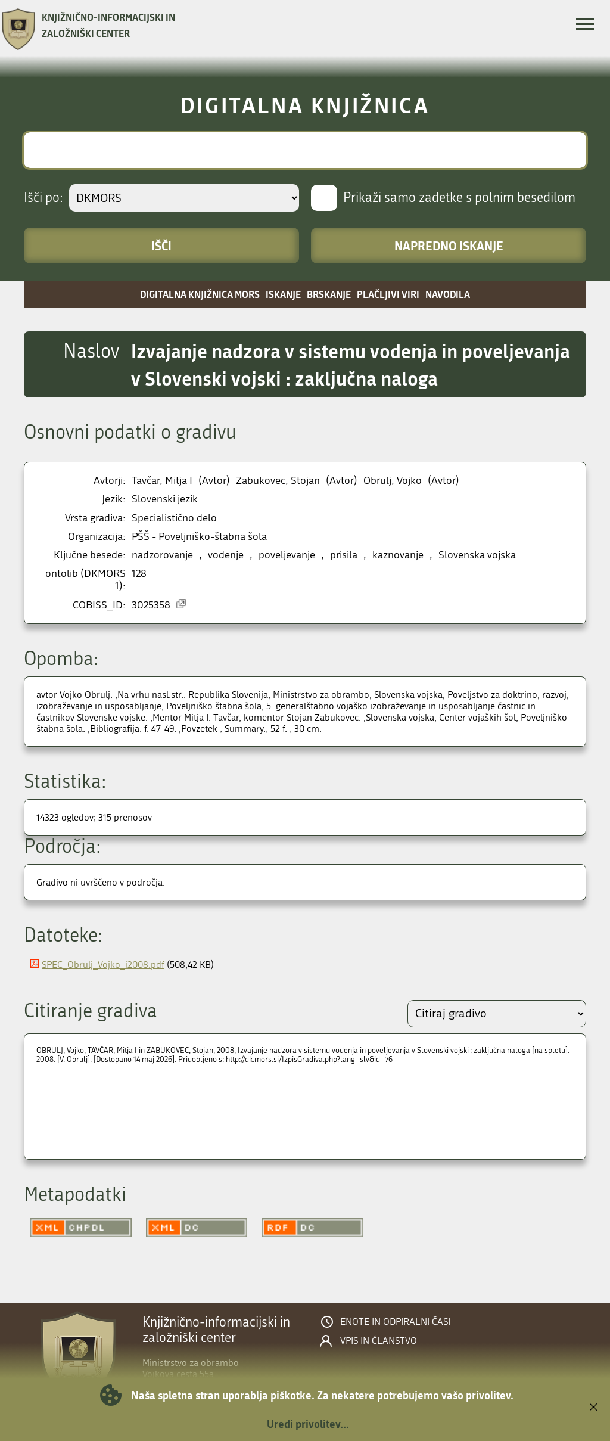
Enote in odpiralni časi (395, 1322)
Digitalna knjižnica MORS (200, 294)
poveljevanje (287, 555)
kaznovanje (398, 555)
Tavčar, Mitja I (162, 480)
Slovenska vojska (477, 555)
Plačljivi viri (388, 294)
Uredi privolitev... (308, 1423)
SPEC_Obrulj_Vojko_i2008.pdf (103, 964)
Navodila (447, 294)
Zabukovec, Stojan (278, 480)
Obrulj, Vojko (392, 480)
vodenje (226, 555)
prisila (343, 555)
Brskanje (329, 294)
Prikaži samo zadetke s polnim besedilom (459, 198)
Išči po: (43, 198)
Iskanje (283, 294)
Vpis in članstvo (378, 1341)
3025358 (151, 605)
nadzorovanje (162, 555)
